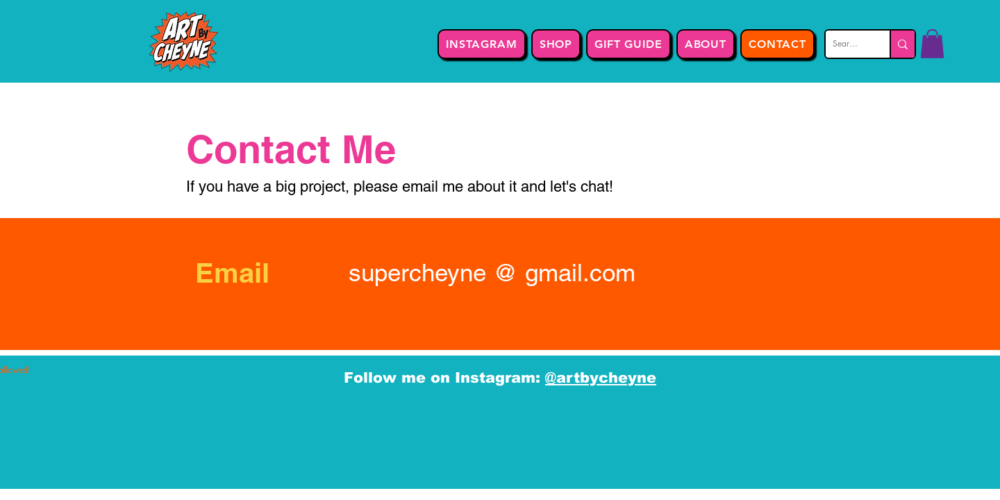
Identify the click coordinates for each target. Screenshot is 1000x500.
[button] (932, 43)
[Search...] (846, 44)
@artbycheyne (600, 377)
